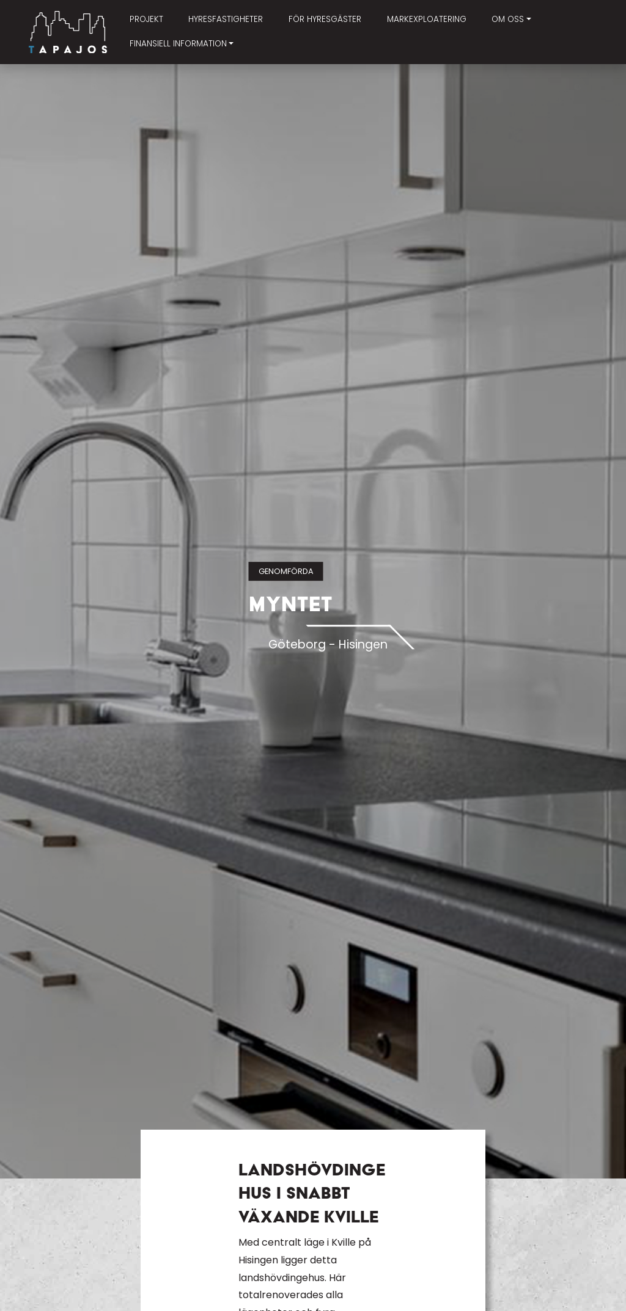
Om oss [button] (508, 19)
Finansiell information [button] (178, 43)
